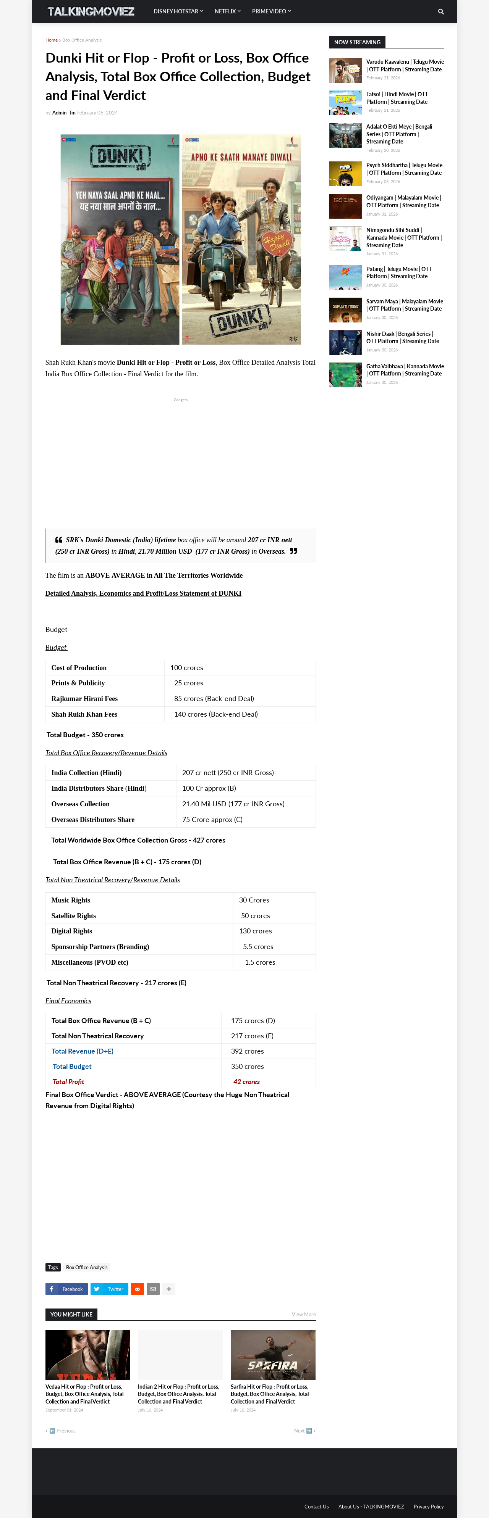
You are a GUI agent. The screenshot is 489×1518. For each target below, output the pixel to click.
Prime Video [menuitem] (269, 11)
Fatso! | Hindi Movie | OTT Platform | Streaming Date (397, 98)
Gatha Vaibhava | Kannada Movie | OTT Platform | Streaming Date (405, 370)
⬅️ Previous (62, 1431)
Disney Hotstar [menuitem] (176, 11)
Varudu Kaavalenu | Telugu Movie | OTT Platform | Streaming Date (405, 65)
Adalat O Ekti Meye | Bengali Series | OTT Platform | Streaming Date (399, 134)
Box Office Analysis (82, 40)
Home (51, 40)
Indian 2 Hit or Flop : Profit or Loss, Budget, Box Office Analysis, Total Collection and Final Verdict (178, 1394)
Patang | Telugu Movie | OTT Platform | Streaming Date (399, 273)
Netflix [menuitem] (225, 11)
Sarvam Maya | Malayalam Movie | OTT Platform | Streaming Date (404, 305)
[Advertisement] (180, 456)
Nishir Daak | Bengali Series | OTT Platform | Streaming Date (402, 337)
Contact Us (316, 1506)
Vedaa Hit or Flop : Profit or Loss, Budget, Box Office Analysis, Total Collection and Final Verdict (84, 1394)
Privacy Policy (429, 1506)
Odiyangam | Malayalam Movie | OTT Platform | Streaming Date (403, 201)
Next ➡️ (303, 1431)
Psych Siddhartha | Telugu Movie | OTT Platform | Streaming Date (404, 169)
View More (304, 1314)
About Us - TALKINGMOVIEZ (371, 1506)
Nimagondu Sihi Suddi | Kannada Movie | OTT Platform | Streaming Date (404, 237)
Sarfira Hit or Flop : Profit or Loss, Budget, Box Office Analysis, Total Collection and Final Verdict (270, 1394)
